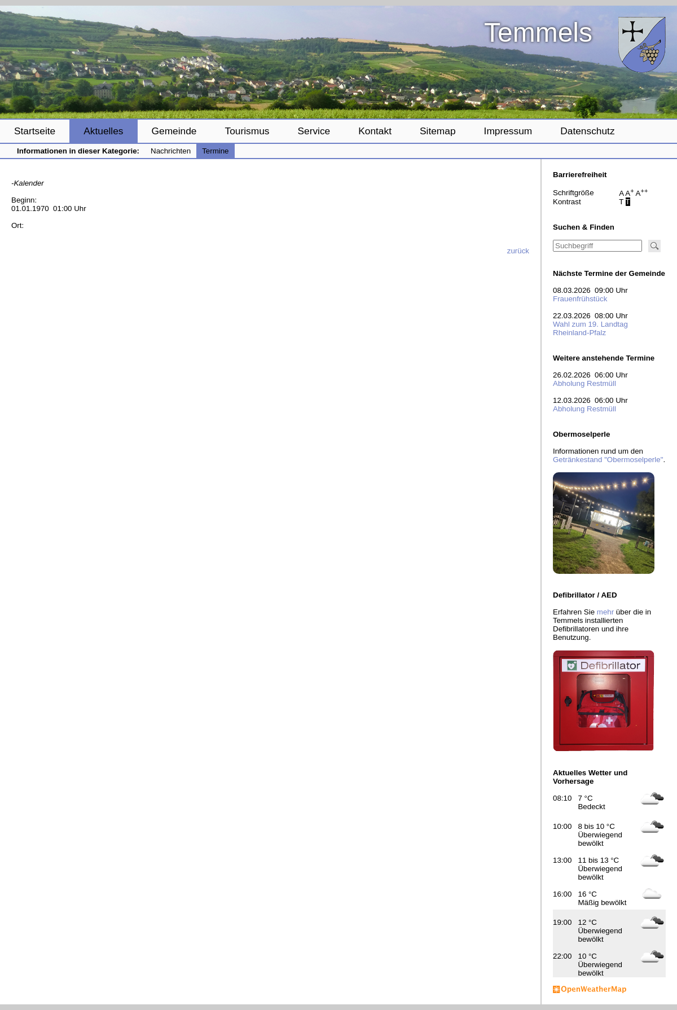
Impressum (508, 131)
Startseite (34, 131)
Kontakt (375, 131)
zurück (518, 251)
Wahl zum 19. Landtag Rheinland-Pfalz (590, 328)
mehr (605, 612)
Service (313, 131)
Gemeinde (174, 131)
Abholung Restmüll (584, 383)
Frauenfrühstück (580, 299)
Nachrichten (171, 151)
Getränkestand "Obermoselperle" (608, 459)
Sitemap (438, 131)
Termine (215, 151)
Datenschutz (587, 131)
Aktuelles (103, 131)
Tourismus (247, 131)
